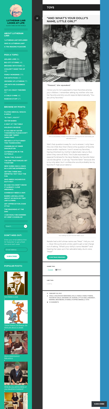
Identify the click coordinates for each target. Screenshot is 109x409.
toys (87, 299)
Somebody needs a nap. (15, 193)
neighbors (60, 299)
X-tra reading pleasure (15, 47)
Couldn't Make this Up (14, 69)
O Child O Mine (10, 96)
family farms (87, 296)
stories (68, 299)
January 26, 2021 (55, 293)
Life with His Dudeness (14, 84)
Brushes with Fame (13, 66)
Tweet (50, 269)
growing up (66, 298)
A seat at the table (13, 124)
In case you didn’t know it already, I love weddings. (15, 187)
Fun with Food (11, 78)
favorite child (55, 298)
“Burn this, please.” (13, 157)
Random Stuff (10, 99)
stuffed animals (78, 299)
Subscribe (12, 256)
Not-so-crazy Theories (15, 90)
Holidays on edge (12, 127)
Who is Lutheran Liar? (14, 43)
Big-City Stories (11, 62)
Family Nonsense (11, 75)
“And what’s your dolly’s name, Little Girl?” (67, 19)
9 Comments (54, 302)
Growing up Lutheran (14, 81)
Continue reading (57, 257)
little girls (82, 298)
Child (51, 296)
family (79, 296)
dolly (74, 296)
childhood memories (62, 296)
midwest (91, 298)
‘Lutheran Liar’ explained (15, 40)
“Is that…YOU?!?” (12, 117)
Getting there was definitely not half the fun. (15, 174)
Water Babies (10, 121)
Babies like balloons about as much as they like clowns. (15, 198)
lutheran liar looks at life (15, 21)
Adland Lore (10, 59)
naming (52, 299)
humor (74, 298)
